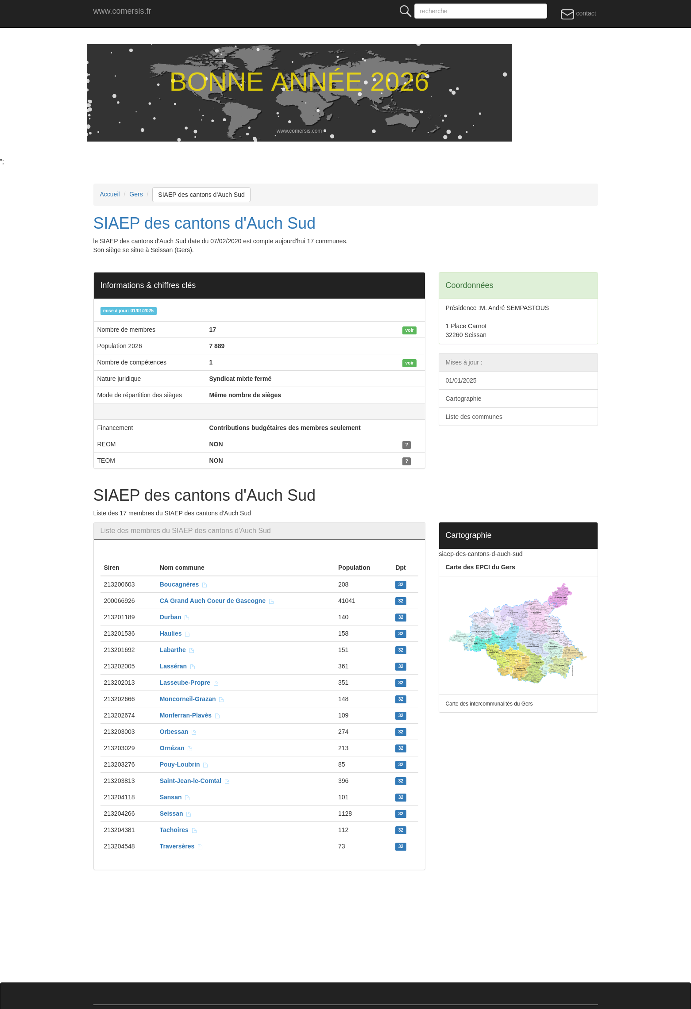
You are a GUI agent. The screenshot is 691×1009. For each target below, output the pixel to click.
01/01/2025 (461, 380)
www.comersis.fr (122, 11)
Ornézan (176, 748)
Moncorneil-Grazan (192, 698)
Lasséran (178, 666)
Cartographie (464, 398)
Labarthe (177, 649)
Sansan (175, 797)
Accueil (110, 194)
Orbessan (178, 731)
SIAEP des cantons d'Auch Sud (201, 194)
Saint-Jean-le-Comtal (195, 780)
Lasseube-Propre (189, 682)
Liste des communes (474, 416)
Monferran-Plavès (190, 715)
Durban (175, 617)
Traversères (181, 846)
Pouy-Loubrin (184, 764)
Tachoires (178, 829)
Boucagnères (184, 584)
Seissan (176, 813)
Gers (136, 194)
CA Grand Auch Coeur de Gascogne (217, 600)
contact (578, 14)
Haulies (175, 633)
